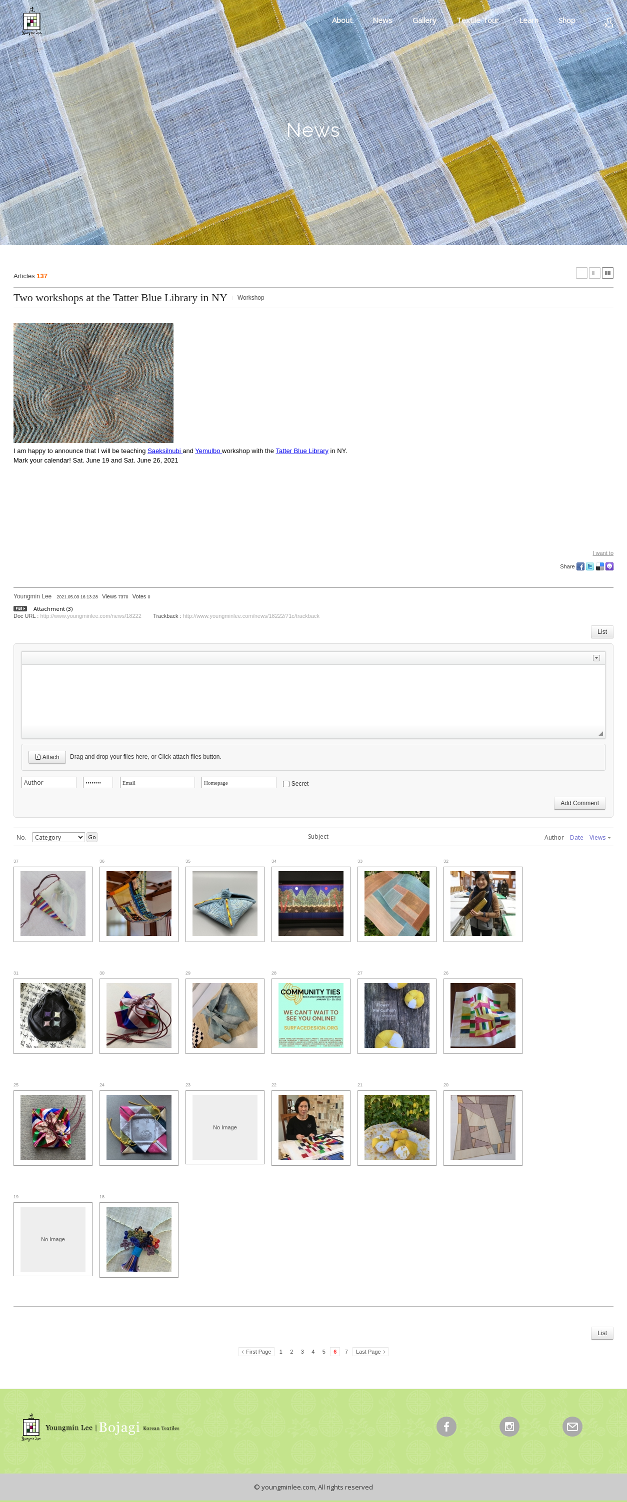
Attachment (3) (53, 608)
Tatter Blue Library (302, 451)
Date (577, 837)
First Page (258, 1352)
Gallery (424, 20)
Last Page (368, 1352)
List (602, 631)
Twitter (590, 566)
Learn (528, 20)
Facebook (580, 566)
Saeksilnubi (165, 451)
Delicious (600, 566)
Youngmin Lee (33, 596)
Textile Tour (477, 20)
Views (600, 837)
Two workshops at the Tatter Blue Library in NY (121, 297)
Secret (300, 783)
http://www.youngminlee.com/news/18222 (90, 616)
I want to (603, 553)
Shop (567, 20)
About (342, 20)
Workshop (251, 297)
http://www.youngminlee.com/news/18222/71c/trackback (251, 616)
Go (92, 837)
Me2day (610, 566)
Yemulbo (208, 451)
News (382, 20)
